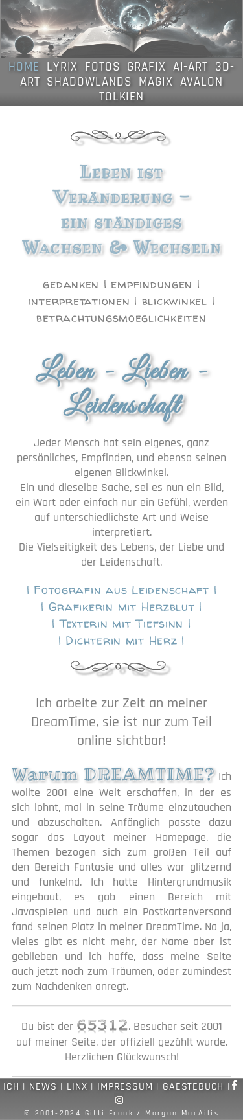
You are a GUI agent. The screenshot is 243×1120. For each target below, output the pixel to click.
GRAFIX (146, 67)
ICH (11, 1086)
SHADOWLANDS (89, 81)
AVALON (202, 81)
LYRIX (62, 67)
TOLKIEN (122, 96)
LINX (77, 1086)
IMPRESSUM (124, 1086)
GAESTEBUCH (193, 1086)
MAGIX (156, 81)
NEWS (42, 1086)
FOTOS (103, 67)
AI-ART (191, 67)
